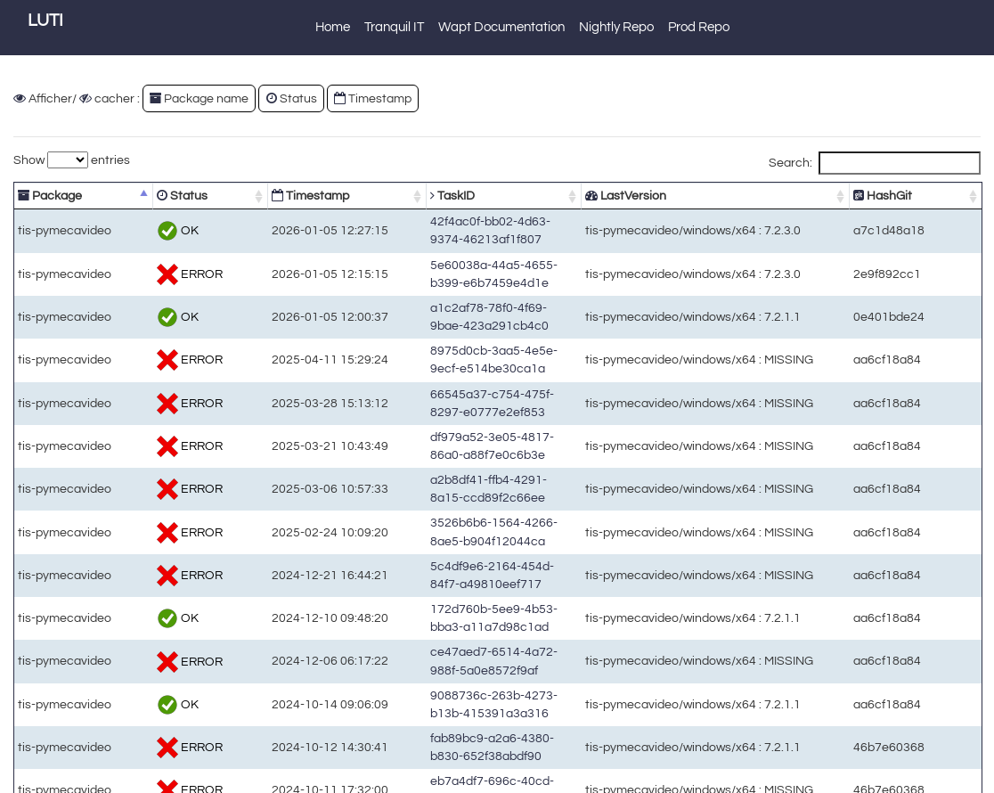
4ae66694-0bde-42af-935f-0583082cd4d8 (482, 651)
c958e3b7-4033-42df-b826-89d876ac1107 (484, 736)
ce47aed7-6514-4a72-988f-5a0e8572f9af (481, 508)
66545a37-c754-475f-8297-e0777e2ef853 (482, 337)
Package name (199, 98)
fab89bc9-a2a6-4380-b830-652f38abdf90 (481, 565)
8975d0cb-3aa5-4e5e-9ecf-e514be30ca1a (484, 308)
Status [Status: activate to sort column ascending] (157, 195)
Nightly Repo (616, 27)
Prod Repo (698, 27)
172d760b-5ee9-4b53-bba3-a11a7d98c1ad (486, 479)
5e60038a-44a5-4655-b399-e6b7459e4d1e (486, 251)
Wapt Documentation (501, 27)
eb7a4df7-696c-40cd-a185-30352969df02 (482, 594)
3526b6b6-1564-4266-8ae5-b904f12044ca (484, 422)
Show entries (71, 159)
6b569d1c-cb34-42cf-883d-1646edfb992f (481, 708)
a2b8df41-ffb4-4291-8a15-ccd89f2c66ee (479, 394)
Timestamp (372, 98)
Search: (875, 163)
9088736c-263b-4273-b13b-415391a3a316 (486, 537)
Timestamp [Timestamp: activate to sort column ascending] (263, 195)
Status (291, 98)
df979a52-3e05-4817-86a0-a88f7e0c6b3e (482, 365)
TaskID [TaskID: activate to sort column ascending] (385, 195)
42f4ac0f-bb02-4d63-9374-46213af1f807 (479, 223)
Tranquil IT (394, 27)
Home (332, 27)
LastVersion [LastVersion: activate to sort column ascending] (673, 195)
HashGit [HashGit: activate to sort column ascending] (913, 195)
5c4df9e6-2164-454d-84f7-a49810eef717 (481, 451)
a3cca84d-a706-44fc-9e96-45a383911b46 (484, 622)
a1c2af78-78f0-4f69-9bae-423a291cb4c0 (481, 280)
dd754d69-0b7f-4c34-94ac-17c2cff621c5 (481, 679)
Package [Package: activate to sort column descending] (50, 195)
